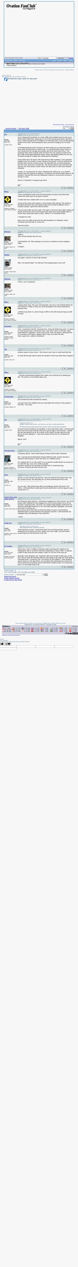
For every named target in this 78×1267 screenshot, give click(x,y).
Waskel (6, 255)
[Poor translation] (7, 643)
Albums (65, 60)
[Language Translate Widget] (47, 58)
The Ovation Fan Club (14, 58)
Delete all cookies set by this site (10, 635)
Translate (68, 58)
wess (6, 475)
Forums (54, 60)
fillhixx (6, 191)
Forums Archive (10, 128)
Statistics (15, 60)
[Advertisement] (52, 34)
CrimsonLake (8, 396)
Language (70, 60)
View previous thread (58, 124)
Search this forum (10, 576)
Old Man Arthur (9, 450)
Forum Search (8, 60)
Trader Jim (8, 523)
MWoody (7, 232)
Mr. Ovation (8, 546)
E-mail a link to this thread (13, 580)
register (26, 63)
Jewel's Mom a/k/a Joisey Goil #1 (10, 498)
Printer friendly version (11, 578)
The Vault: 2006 (23, 128)
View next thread (69, 124)
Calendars (59, 60)
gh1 (5, 134)
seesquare (8, 326)
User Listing (22, 60)
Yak (5, 349)
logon (21, 63)
